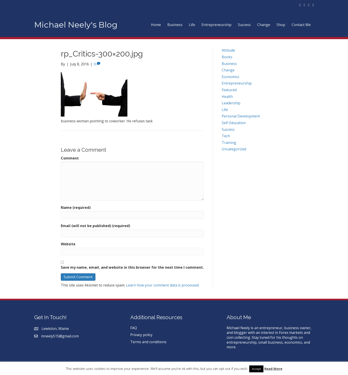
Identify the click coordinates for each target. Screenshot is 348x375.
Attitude (228, 50)
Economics (230, 76)
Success (244, 24)
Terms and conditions (148, 341)
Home (156, 24)
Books (227, 56)
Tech (226, 135)
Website (68, 244)
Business (174, 24)
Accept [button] (256, 369)
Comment (70, 158)
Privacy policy (141, 334)
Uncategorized (234, 149)
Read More (273, 368)
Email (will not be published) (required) (95, 226)
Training (229, 142)
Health (227, 96)
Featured (229, 89)
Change (263, 24)
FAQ (133, 327)
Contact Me (301, 24)
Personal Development (241, 116)
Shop (281, 24)
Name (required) (76, 207)
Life (192, 24)
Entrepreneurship (216, 24)
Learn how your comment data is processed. (162, 285)
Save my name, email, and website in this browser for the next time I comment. (132, 267)
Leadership (231, 103)
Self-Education (234, 122)
